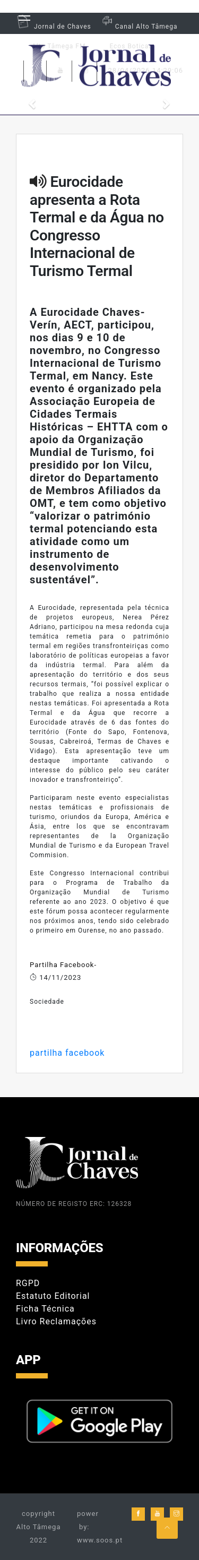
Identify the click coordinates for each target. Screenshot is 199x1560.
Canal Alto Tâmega (138, 26)
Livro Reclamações (56, 1321)
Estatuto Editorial (53, 1296)
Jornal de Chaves (53, 26)
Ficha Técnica (45, 1309)
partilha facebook (67, 1053)
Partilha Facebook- (63, 965)
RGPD (28, 1283)
